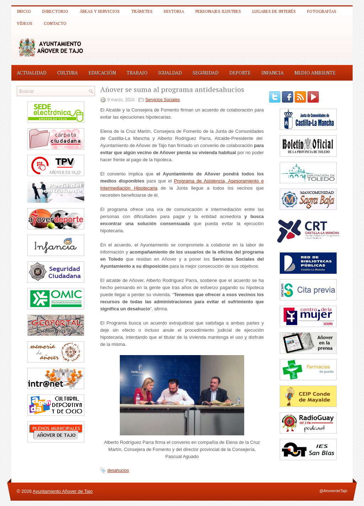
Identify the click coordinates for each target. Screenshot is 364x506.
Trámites (141, 11)
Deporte (240, 73)
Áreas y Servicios (100, 11)
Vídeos (24, 23)
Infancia (272, 73)
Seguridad (206, 73)
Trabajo (137, 73)
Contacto (55, 23)
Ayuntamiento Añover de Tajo (63, 491)
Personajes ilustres (218, 11)
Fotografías (321, 11)
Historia (174, 11)
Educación (102, 73)
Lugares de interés (274, 11)
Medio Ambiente (315, 73)
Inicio (24, 11)
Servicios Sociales (162, 99)
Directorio (55, 11)
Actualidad (32, 73)
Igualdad (170, 73)
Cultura (67, 73)
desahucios (118, 470)
